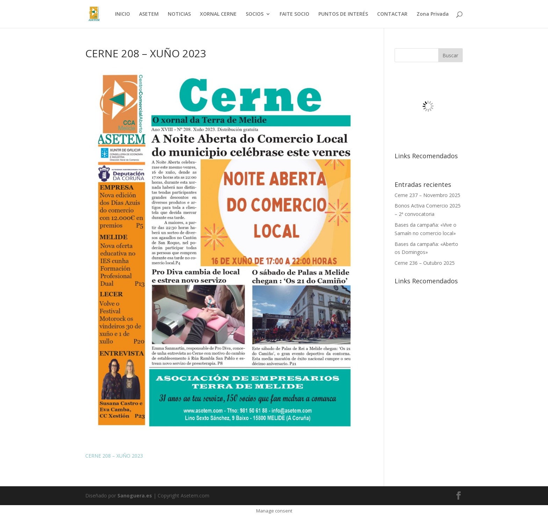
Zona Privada (433, 14)
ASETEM (149, 14)
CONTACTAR (392, 14)
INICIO (122, 14)
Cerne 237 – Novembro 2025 (427, 195)
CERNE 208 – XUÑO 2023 (114, 455)
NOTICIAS (179, 14)
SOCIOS (255, 14)
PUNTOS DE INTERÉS (343, 14)
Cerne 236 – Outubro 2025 (425, 263)
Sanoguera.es (134, 495)
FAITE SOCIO (294, 14)
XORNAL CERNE (218, 14)
